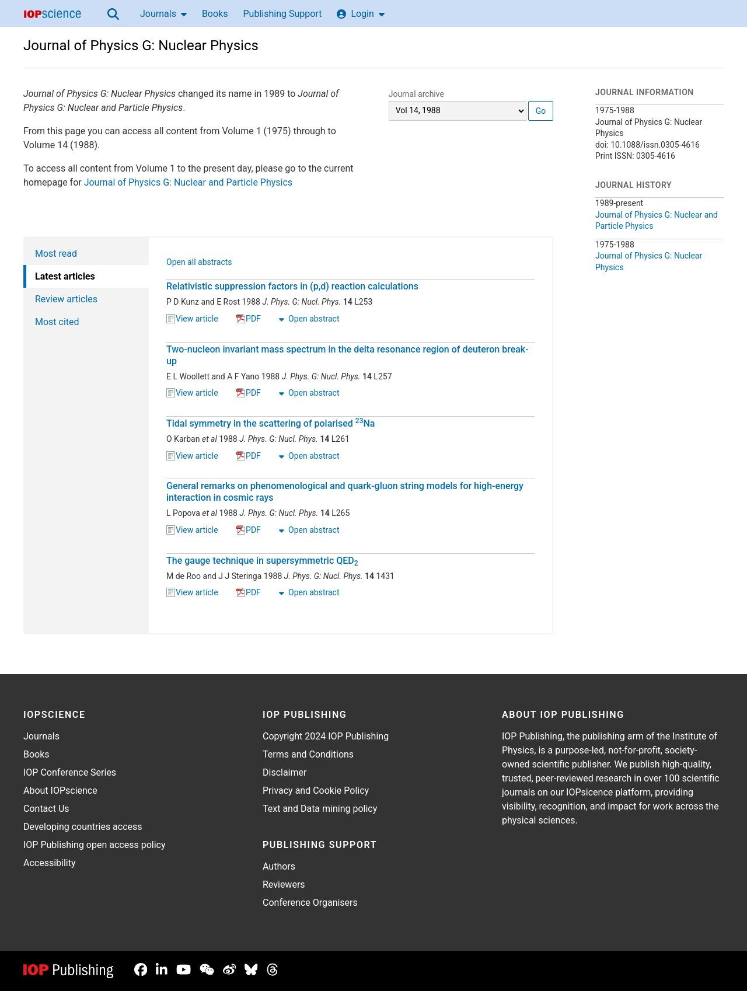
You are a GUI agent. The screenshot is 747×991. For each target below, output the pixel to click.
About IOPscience (60, 790)
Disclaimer (284, 772)
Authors (279, 866)
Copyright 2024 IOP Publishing (326, 736)
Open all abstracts (199, 263)
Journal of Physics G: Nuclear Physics (141, 45)
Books (215, 13)
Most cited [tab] (57, 321)
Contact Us (46, 808)
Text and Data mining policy (320, 808)
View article (192, 319)
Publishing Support (282, 13)
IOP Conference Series (69, 772)
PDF (248, 319)
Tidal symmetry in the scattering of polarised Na (270, 423)
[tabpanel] (351, 435)
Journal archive (416, 94)
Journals (163, 13)
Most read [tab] (56, 253)
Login (360, 13)
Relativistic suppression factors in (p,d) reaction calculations (292, 286)
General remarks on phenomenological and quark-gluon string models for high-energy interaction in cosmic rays (344, 491)
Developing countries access (82, 826)
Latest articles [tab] (65, 276)
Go (541, 111)
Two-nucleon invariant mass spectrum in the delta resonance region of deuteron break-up (347, 355)
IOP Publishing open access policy (94, 844)
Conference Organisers (310, 902)
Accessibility (49, 862)
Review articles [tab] (66, 299)
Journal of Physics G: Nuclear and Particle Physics (188, 182)
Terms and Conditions (308, 754)
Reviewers (284, 884)
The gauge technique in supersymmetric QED (262, 561)
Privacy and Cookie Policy (316, 790)
